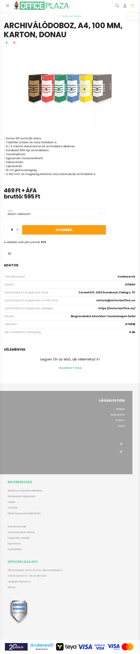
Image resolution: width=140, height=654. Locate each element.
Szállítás (13, 507)
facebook (121, 444)
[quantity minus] (7, 230)
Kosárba (64, 229)
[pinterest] (14, 43)
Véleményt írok (70, 368)
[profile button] (125, 5)
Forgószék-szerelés (19, 538)
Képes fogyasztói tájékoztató (24, 513)
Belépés (120, 409)
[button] (9, 253)
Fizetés (11, 502)
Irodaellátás (15, 549)
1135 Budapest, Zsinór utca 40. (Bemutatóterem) (35, 570)
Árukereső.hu (42, 649)
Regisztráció (117, 414)
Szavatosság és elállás (21, 532)
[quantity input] (12, 229)
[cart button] (132, 5)
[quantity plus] (17, 230)
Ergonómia (14, 543)
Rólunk (11, 587)
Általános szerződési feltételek (25, 490)
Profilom (120, 420)
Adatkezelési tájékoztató (21, 496)
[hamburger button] (7, 5)
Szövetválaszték (17, 526)
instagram (121, 451)
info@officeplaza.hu (19, 581)
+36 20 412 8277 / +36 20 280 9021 (27, 576)
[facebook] (6, 43)
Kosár (121, 426)
